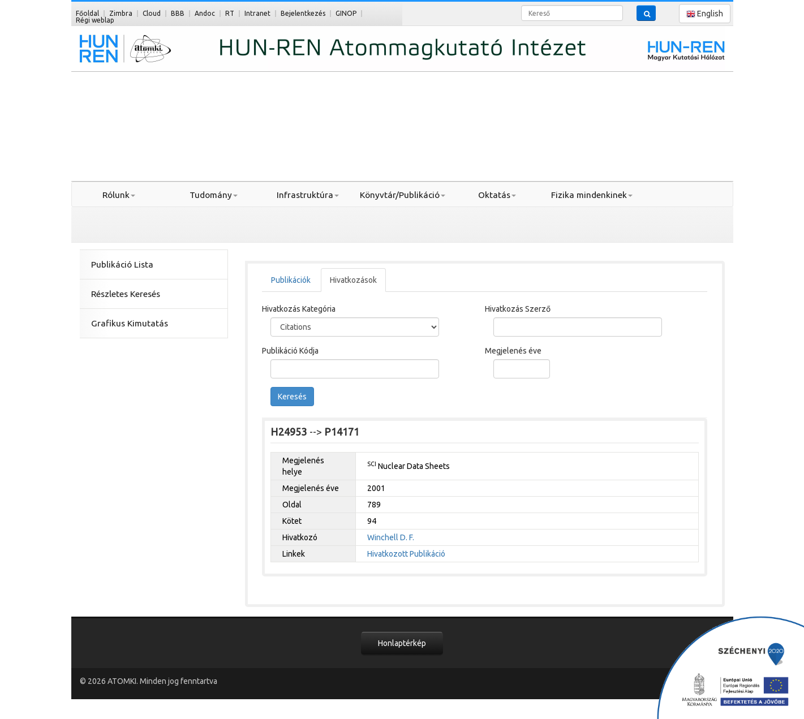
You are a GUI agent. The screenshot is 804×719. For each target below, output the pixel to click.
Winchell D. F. (390, 537)
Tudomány (214, 195)
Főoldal (87, 13)
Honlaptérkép (402, 643)
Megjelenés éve (513, 350)
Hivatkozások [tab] (353, 280)
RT (229, 13)
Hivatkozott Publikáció (406, 553)
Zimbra (120, 13)
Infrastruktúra (308, 195)
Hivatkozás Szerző (518, 308)
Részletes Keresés (125, 294)
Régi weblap (95, 20)
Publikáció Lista (122, 264)
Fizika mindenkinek (592, 195)
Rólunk (118, 195)
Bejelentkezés (303, 13)
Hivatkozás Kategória (299, 308)
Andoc (205, 13)
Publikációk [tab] (291, 280)
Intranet (257, 13)
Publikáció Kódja (290, 350)
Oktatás (497, 195)
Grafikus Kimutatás (129, 323)
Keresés (292, 396)
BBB (177, 13)
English (704, 14)
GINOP (346, 13)
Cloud (152, 13)
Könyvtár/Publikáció (402, 195)
